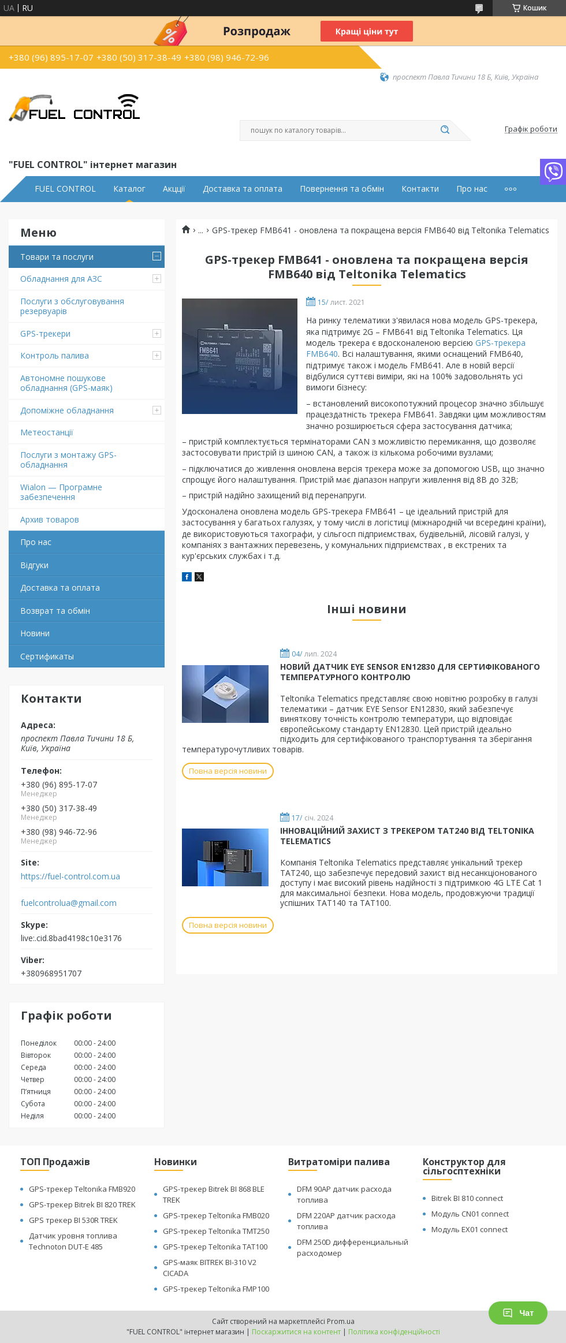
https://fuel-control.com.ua (70, 876)
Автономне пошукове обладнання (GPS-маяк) (66, 383)
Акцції (174, 189)
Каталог (129, 189)
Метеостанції (46, 432)
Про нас (471, 189)
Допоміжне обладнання (67, 410)
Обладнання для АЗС (61, 278)
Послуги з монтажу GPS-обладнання (68, 460)
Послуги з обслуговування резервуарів (72, 306)
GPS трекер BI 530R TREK (73, 1220)
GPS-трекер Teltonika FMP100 (216, 1289)
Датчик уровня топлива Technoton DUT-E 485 (73, 1241)
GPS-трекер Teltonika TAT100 (215, 1246)
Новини (35, 633)
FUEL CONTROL (65, 189)
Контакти (420, 189)
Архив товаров (49, 519)
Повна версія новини (228, 771)
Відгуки (34, 564)
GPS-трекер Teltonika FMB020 (216, 1215)
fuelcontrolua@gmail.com (69, 903)
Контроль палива (54, 355)
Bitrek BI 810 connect (467, 1198)
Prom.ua (341, 1321)
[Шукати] (444, 130)
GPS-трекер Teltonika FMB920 (82, 1189)
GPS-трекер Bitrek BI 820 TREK (82, 1204)
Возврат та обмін (55, 610)
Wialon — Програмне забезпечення (61, 492)
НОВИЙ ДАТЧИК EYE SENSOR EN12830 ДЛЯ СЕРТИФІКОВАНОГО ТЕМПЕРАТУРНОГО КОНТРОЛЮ (410, 671)
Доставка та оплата (242, 189)
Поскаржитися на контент (296, 1332)
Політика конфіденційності (394, 1332)
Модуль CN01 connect (470, 1213)
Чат (518, 1313)
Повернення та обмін (342, 189)
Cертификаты (47, 656)
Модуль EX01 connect (469, 1229)
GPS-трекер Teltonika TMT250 (216, 1231)
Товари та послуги (57, 256)
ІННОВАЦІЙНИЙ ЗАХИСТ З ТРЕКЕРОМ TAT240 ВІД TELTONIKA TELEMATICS (407, 835)
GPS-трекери (45, 333)
